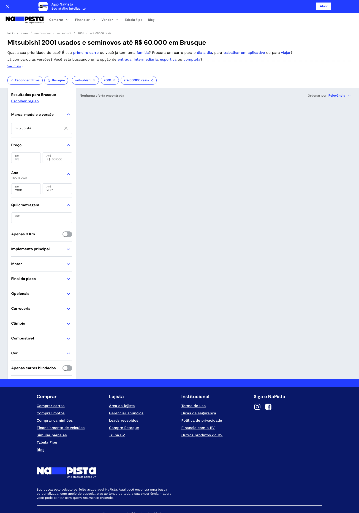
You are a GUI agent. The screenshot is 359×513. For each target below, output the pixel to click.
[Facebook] (268, 389)
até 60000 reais (139, 62)
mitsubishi (85, 62)
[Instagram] (257, 389)
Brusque (56, 62)
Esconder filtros (25, 62)
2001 (110, 62)
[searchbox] (41, 110)
